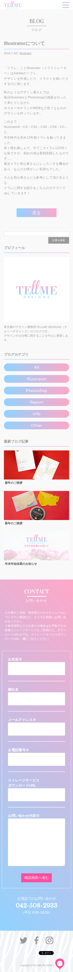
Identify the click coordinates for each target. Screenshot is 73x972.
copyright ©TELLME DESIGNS (36, 965)
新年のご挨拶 (13, 482)
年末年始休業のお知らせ (21, 563)
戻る (36, 212)
